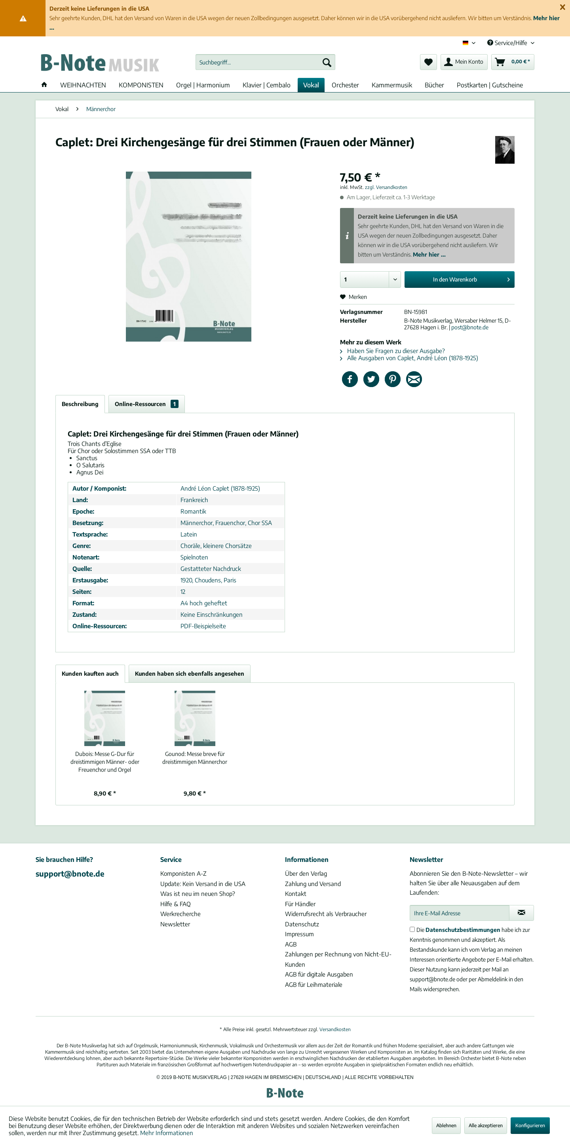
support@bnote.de (70, 873)
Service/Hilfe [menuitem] (508, 42)
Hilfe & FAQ (175, 903)
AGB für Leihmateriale (313, 984)
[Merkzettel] (428, 62)
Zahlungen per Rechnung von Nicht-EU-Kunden (338, 959)
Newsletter (175, 924)
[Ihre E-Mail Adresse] (459, 913)
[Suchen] (327, 62)
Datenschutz (302, 924)
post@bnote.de (469, 327)
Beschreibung (80, 404)
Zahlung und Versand (313, 883)
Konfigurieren (530, 1125)
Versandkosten (335, 1029)
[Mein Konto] (464, 62)
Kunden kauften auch (90, 673)
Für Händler (300, 903)
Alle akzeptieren (486, 1125)
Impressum (299, 933)
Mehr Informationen (166, 1132)
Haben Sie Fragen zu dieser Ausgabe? (392, 350)
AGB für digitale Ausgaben (319, 974)
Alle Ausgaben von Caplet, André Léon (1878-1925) (409, 357)
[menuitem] (265, 62)
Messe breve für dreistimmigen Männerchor (194, 757)
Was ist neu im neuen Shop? (197, 893)
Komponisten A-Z (183, 873)
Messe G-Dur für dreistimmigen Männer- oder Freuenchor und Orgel (104, 761)
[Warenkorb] (512, 62)
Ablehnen (446, 1125)
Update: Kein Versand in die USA (202, 883)
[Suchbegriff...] (265, 62)
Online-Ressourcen (147, 404)
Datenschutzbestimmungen (463, 929)
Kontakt (295, 893)
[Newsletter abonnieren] (521, 913)
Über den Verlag (306, 873)
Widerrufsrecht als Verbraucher (326, 913)
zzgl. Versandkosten (386, 187)
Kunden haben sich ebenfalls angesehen (189, 673)
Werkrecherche (180, 913)
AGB (290, 944)
